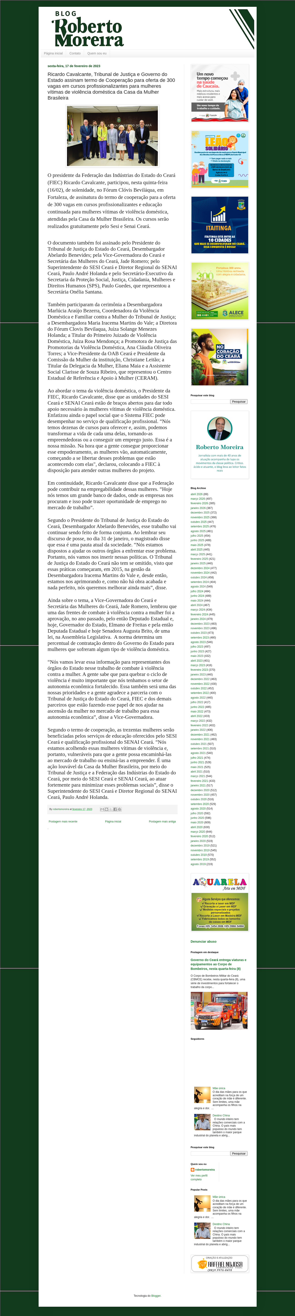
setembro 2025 (200, 526)
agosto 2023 (198, 642)
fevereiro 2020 (199, 836)
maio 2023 (197, 656)
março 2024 (198, 609)
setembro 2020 (200, 804)
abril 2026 (197, 494)
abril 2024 (197, 605)
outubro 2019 (199, 854)
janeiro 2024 (198, 619)
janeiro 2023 (198, 674)
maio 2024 (197, 600)
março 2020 (198, 831)
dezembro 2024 (200, 568)
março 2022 (198, 720)
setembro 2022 (200, 693)
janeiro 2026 (198, 508)
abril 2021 (197, 771)
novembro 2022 (200, 683)
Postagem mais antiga (162, 821)
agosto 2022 (198, 697)
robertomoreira (205, 1169)
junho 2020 (197, 817)
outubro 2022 (199, 688)
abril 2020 (197, 827)
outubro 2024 (199, 577)
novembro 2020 (200, 794)
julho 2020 (197, 813)
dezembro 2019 (200, 845)
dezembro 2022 (200, 679)
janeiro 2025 (198, 563)
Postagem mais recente (63, 821)
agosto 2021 (198, 753)
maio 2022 (197, 711)
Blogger (156, 1295)
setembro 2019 (200, 859)
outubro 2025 (199, 521)
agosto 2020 (198, 808)
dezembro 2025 (200, 512)
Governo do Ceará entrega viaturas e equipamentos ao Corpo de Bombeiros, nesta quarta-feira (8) (219, 964)
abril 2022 (197, 716)
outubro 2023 (199, 632)
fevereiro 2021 (199, 781)
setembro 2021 (200, 748)
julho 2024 (197, 591)
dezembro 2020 (200, 790)
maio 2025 (197, 545)
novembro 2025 (200, 517)
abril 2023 (197, 660)
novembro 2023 (200, 628)
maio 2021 (197, 767)
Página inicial (53, 53)
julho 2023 (197, 646)
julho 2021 (197, 757)
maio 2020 (197, 822)
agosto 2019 (198, 864)
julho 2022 (197, 702)
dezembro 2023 (200, 623)
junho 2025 (197, 540)
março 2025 (198, 554)
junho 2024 (197, 595)
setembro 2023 (200, 637)
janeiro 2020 (198, 841)
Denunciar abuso (204, 941)
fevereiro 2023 (199, 669)
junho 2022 (197, 707)
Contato (75, 53)
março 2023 (198, 665)
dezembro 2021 (200, 734)
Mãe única (219, 1088)
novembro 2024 (200, 572)
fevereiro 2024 (199, 614)
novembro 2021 (200, 739)
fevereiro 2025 (199, 558)
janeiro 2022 (198, 729)
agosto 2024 (198, 586)
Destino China (221, 1115)
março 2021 (198, 776)
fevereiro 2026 (199, 503)
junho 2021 (197, 762)
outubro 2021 (199, 744)
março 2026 (198, 498)
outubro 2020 (199, 799)
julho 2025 (197, 535)
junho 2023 (197, 651)
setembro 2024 (200, 582)
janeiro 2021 (198, 785)
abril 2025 (197, 549)
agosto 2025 (198, 531)
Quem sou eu (97, 53)
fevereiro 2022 (199, 725)
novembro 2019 (200, 850)
